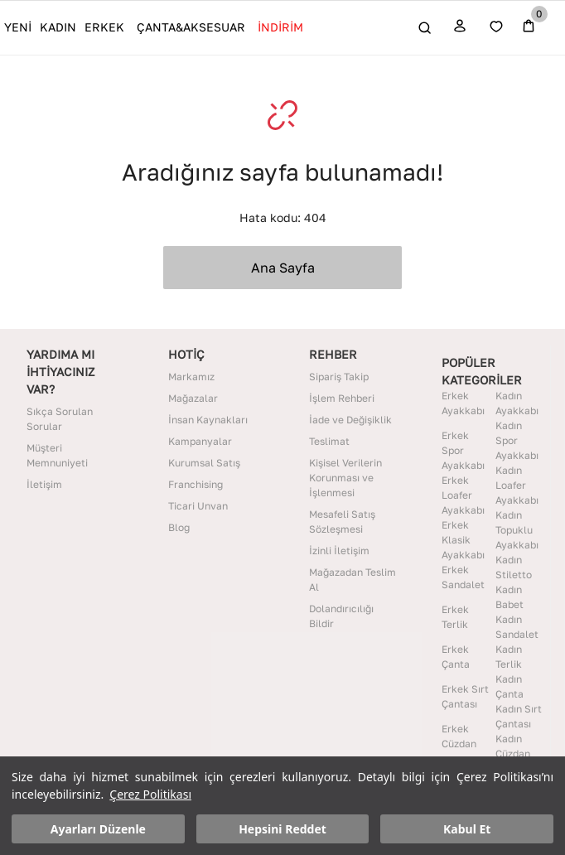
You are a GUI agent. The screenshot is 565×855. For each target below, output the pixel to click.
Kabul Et (466, 829)
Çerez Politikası (150, 794)
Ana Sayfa (283, 267)
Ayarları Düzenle (98, 829)
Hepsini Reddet (282, 829)
